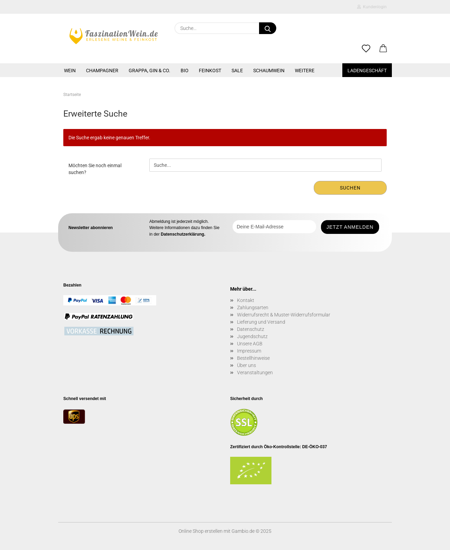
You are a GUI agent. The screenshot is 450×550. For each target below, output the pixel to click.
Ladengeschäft (367, 70)
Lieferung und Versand (261, 322)
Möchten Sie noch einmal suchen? (94, 169)
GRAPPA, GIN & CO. (149, 70)
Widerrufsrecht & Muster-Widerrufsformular (283, 314)
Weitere (304, 70)
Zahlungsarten (252, 307)
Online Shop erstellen (201, 531)
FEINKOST (210, 70)
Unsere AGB (249, 343)
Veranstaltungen (255, 372)
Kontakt (245, 300)
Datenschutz (250, 329)
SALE (237, 70)
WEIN (70, 70)
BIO (185, 70)
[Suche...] (267, 28)
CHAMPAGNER (102, 70)
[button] (383, 48)
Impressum (249, 351)
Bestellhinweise (253, 358)
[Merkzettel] (366, 48)
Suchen (350, 188)
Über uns (246, 365)
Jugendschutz (252, 336)
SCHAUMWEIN (269, 70)
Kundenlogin (372, 6)
